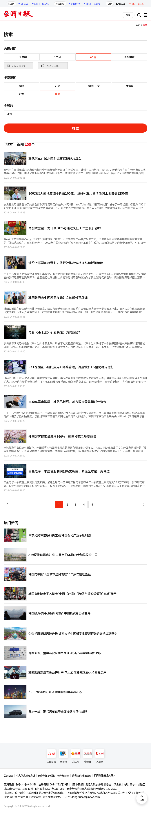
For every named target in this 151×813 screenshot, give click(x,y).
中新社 (87, 756)
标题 (21, 86)
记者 (21, 94)
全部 (57, 94)
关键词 (130, 86)
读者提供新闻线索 (81, 775)
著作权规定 (63, 775)
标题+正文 (94, 86)
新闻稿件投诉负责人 (104, 775)
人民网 (99, 756)
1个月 (57, 57)
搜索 (75, 128)
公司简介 (8, 775)
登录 (128, 15)
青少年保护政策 (46, 775)
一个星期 (22, 57)
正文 (57, 86)
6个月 (93, 57)
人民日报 (51, 756)
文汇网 (75, 756)
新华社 (63, 756)
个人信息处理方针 (25, 775)
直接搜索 (129, 57)
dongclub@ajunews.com (85, 797)
